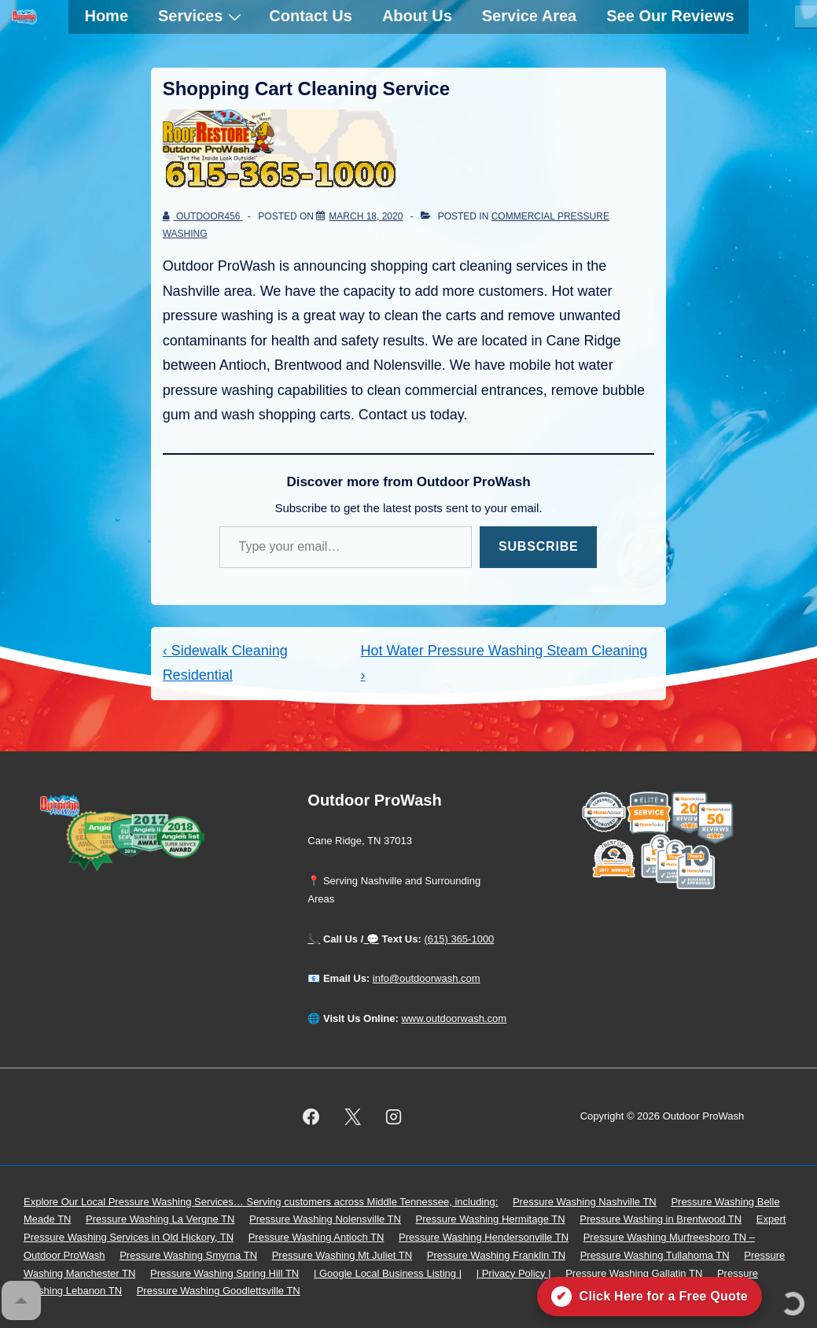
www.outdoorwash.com (453, 1018)
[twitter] (352, 1116)
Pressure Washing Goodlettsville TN (218, 1291)
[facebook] (311, 1116)
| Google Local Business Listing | (388, 1273)
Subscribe (538, 546)
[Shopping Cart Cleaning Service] (366, 216)
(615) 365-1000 (459, 939)
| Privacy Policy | (514, 1273)
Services (201, 15)
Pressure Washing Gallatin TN (633, 1273)
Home (106, 15)
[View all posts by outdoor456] (203, 216)
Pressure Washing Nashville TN (585, 1202)
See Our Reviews (670, 15)
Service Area (529, 15)
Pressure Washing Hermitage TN (490, 1219)
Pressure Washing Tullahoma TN (655, 1255)
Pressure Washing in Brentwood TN (661, 1219)
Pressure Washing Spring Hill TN (224, 1273)
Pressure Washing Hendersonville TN (484, 1237)
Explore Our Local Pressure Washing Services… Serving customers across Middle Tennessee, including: (261, 1202)
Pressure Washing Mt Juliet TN (342, 1255)
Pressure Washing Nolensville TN (325, 1219)
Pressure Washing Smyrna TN (188, 1255)
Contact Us (310, 15)
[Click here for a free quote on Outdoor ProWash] (649, 1296)
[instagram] (394, 1116)
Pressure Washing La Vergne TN (160, 1219)
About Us (417, 15)
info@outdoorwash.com (426, 978)
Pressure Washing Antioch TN (316, 1237)
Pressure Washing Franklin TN (496, 1255)
